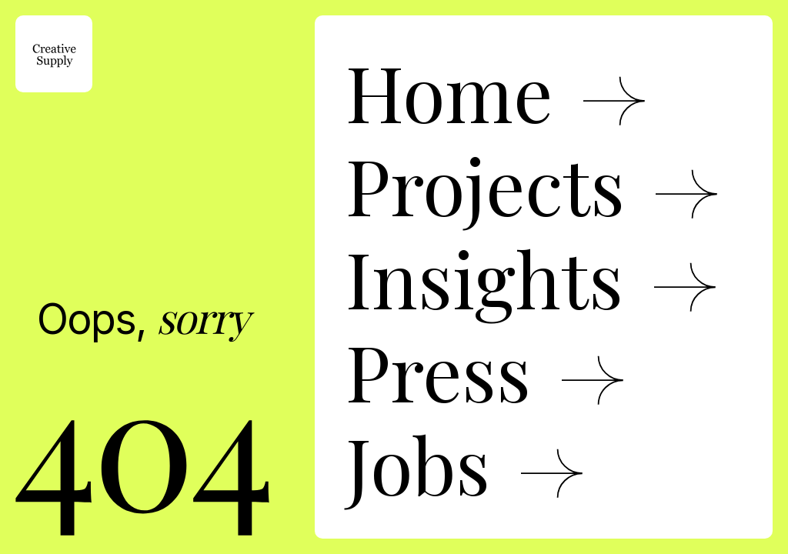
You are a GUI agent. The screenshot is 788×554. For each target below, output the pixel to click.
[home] (53, 53)
